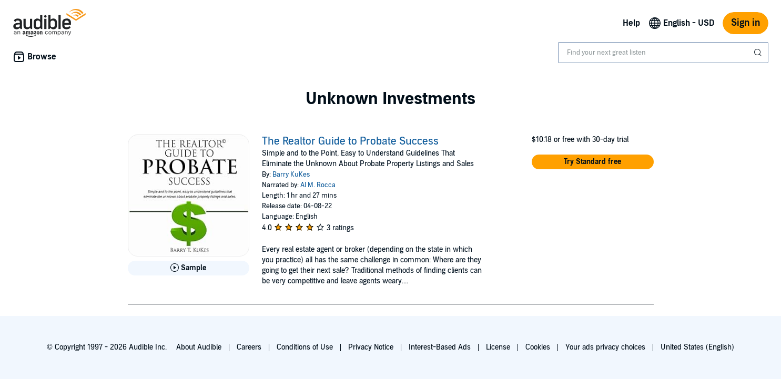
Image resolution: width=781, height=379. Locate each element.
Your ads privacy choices (605, 347)
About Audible (198, 347)
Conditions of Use (305, 347)
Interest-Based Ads (440, 347)
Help (631, 23)
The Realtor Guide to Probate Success (350, 141)
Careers (249, 347)
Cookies (537, 347)
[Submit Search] (758, 52)
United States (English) (697, 347)
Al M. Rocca (318, 185)
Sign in (745, 22)
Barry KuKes (291, 174)
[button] (593, 162)
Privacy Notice (370, 347)
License (498, 347)
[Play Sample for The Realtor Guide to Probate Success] (189, 268)
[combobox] (663, 52)
